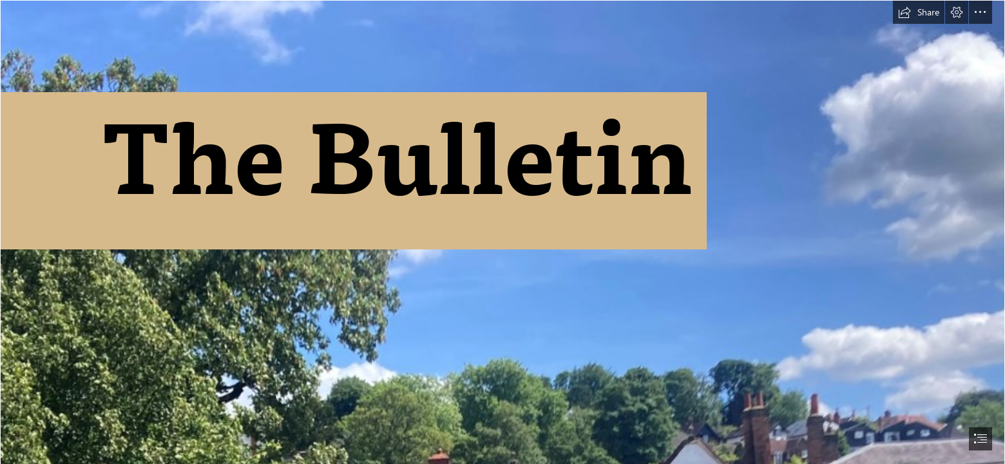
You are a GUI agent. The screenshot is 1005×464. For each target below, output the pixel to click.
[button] (918, 12)
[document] (502, 232)
